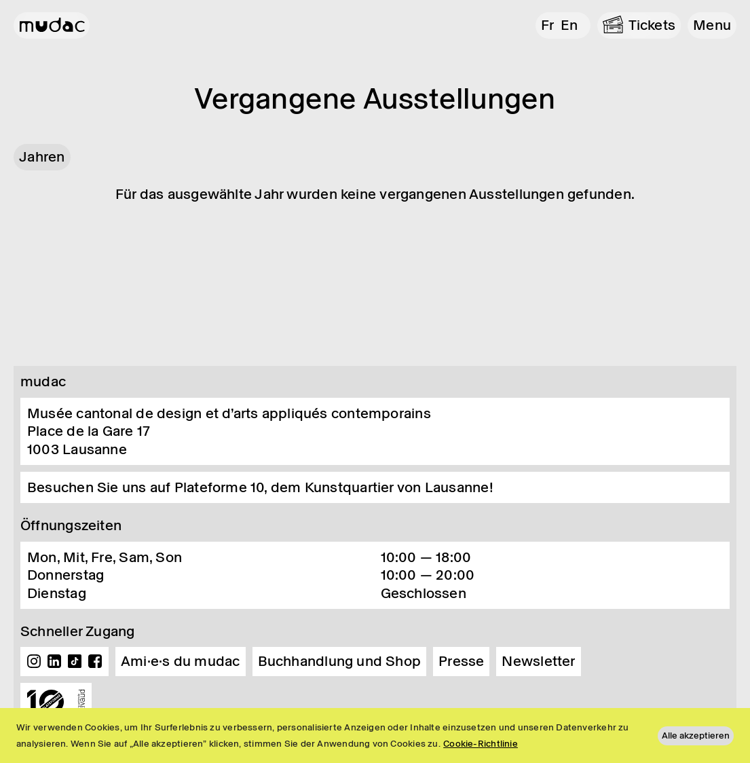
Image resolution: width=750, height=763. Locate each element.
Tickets (652, 25)
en (569, 25)
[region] (375, 735)
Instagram (34, 661)
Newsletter (538, 661)
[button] (712, 25)
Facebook (95, 661)
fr (547, 25)
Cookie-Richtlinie (480, 743)
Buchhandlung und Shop (339, 661)
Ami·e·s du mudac (180, 661)
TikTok (74, 661)
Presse (461, 661)
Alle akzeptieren (696, 735)
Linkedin (54, 661)
